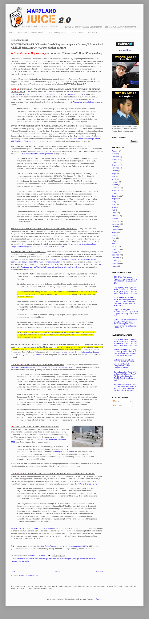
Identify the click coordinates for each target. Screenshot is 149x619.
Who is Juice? (37, 33)
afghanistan (21, 559)
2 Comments (40, 555)
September (116, 196)
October (115, 162)
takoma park (93, 559)
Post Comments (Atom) (29, 576)
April (113, 176)
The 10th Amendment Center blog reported (35, 154)
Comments (118, 406)
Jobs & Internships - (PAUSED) (83, 33)
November (115, 159)
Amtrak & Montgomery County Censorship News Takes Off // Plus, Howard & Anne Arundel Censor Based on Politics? (125, 353)
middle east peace (66, 559)
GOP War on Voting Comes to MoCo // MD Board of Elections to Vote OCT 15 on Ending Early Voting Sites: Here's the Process (125, 290)
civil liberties (30, 559)
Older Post (99, 572)
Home (11, 33)
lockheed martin (54, 559)
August (114, 174)
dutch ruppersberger (41, 559)
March (114, 179)
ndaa (74, 559)
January (115, 154)
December (115, 157)
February (115, 151)
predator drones (82, 559)
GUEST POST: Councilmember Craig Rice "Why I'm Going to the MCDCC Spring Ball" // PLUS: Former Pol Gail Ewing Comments (125, 324)
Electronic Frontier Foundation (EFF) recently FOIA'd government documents (42, 367)
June (113, 204)
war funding (26, 561)
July (113, 202)
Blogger (98, 599)
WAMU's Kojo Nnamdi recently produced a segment (32, 528)
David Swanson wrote (88, 484)
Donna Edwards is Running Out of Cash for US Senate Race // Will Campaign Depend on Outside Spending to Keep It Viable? (125, 376)
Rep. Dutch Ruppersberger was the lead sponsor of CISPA (64, 546)
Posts (116, 401)
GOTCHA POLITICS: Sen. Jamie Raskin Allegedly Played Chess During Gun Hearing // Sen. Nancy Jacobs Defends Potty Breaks (125, 301)
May (113, 207)
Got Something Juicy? (56, 33)
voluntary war (16, 561)
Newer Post (16, 572)
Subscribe (22, 33)
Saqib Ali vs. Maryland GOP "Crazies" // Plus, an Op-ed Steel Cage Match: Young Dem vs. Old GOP (126, 313)
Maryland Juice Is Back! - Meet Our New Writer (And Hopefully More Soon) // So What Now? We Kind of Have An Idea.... (125, 387)
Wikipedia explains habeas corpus (86, 102)
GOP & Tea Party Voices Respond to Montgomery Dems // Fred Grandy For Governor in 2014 (125, 280)
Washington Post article (62, 452)
